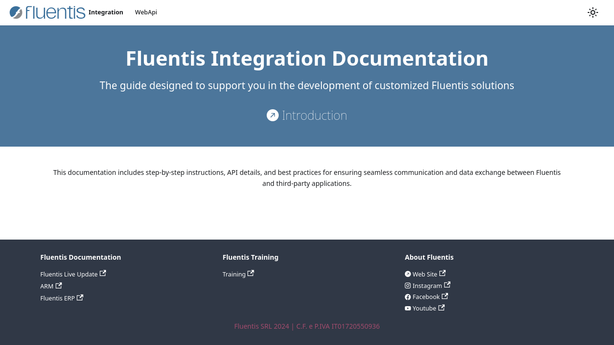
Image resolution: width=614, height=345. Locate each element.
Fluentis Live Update (73, 274)
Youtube (428, 308)
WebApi (146, 12)
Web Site (428, 274)
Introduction (313, 115)
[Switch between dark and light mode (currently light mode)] (593, 12)
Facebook (429, 297)
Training (238, 274)
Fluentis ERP (61, 298)
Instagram (430, 286)
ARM (51, 286)
